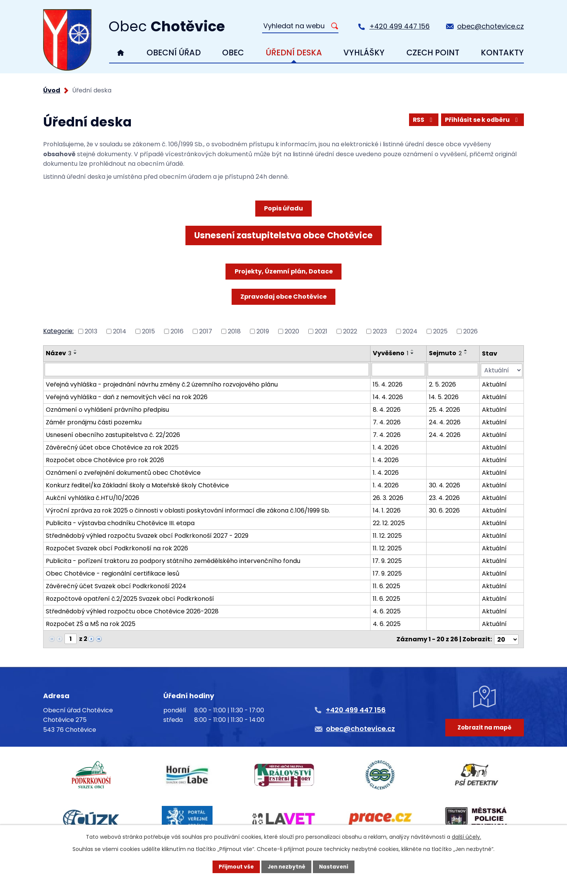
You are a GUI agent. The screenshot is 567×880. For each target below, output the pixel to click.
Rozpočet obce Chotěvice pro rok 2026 (105, 459)
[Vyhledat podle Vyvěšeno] (398, 369)
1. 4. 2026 (386, 446)
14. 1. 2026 (387, 509)
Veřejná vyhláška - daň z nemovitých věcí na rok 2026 (127, 396)
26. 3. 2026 (388, 497)
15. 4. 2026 (388, 383)
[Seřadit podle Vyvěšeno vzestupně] (412, 350)
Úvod (120, 53)
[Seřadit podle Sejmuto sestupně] (466, 353)
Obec (233, 52)
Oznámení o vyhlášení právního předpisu (107, 408)
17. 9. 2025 (387, 560)
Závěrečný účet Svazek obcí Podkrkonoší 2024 (116, 585)
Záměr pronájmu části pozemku (94, 421)
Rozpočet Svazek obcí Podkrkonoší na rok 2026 (117, 547)
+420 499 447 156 (399, 26)
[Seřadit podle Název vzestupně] (75, 350)
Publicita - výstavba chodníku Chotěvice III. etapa (120, 522)
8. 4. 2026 (387, 408)
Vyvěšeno (390, 353)
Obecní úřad (174, 52)
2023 (380, 331)
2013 (91, 331)
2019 (262, 331)
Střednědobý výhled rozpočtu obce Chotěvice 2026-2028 (132, 610)
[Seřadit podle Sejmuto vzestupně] (466, 350)
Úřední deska (294, 52)
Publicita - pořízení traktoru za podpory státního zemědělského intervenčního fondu (173, 560)
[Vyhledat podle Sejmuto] (453, 369)
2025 (440, 331)
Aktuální (494, 383)
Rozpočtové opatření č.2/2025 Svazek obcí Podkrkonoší (130, 598)
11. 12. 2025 (387, 535)
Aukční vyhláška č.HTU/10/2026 (92, 497)
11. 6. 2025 (386, 585)
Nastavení (335, 866)
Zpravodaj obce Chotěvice (283, 296)
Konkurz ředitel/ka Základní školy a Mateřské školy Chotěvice (137, 484)
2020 (292, 331)
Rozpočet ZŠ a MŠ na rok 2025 (90, 623)
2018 (234, 331)
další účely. (466, 836)
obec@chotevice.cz (490, 26)
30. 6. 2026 (444, 509)
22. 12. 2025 (389, 522)
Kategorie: (58, 331)
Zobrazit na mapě (484, 729)
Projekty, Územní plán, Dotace (284, 271)
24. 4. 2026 (445, 421)
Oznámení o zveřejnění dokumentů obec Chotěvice (123, 471)
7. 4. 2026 (387, 421)
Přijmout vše (234, 866)
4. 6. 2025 (387, 610)
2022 (350, 331)
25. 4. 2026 (444, 408)
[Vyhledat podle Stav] (501, 369)
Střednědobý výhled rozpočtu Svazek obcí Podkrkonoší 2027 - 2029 (147, 535)
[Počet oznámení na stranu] (506, 638)
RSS (422, 119)
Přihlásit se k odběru (482, 119)
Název (58, 353)
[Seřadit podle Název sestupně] (75, 353)
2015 (148, 331)
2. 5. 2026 (442, 383)
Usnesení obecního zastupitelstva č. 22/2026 (113, 434)
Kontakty (502, 52)
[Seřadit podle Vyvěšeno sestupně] (412, 353)
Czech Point (432, 52)
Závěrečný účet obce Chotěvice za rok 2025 (112, 446)
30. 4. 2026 (444, 484)
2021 (321, 331)
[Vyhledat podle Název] (207, 369)
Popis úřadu (283, 208)
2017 (205, 331)
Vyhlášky (364, 52)
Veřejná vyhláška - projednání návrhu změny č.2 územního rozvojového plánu (162, 383)
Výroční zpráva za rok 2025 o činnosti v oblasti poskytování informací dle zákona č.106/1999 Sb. (188, 509)
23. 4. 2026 (444, 497)
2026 (470, 331)
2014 (119, 331)
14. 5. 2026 (444, 396)
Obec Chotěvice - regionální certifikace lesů (112, 572)
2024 (410, 331)
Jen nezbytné (286, 866)
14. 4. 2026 (388, 396)
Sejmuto (445, 353)
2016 (177, 331)
